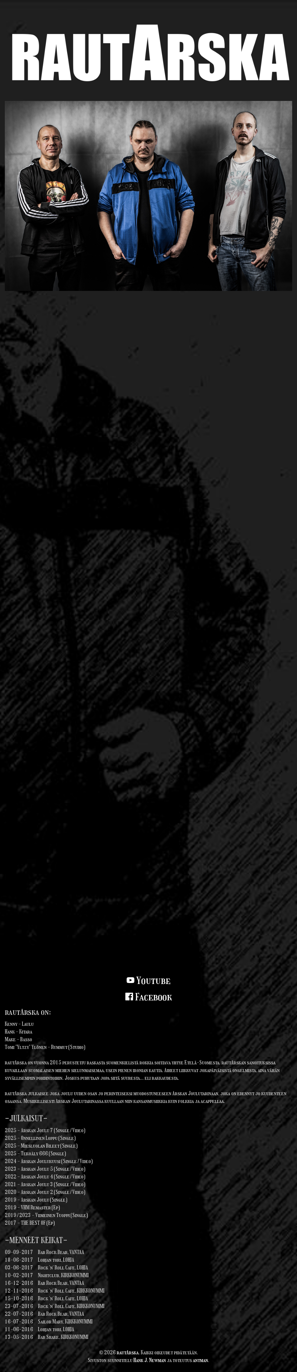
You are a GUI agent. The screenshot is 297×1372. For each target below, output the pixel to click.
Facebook (148, 997)
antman (200, 1360)
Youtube (148, 981)
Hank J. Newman (149, 1360)
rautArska (128, 1352)
